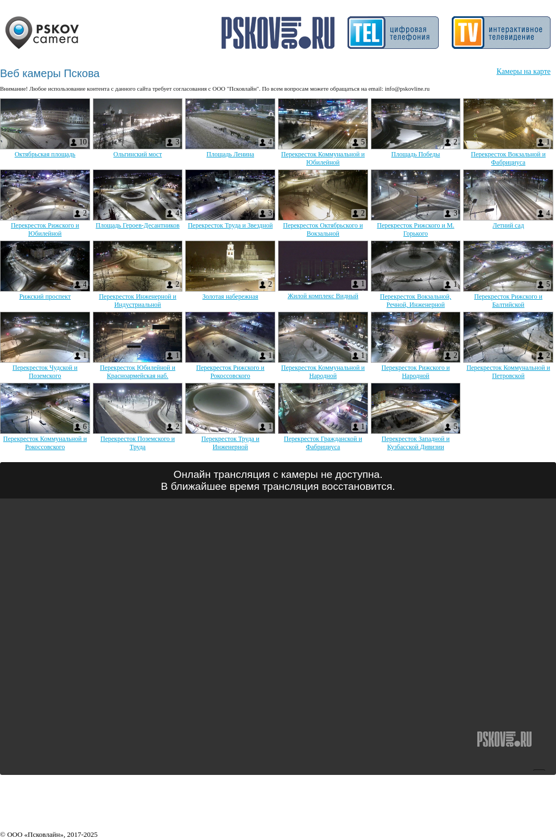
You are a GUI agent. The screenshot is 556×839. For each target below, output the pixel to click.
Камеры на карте (523, 71)
